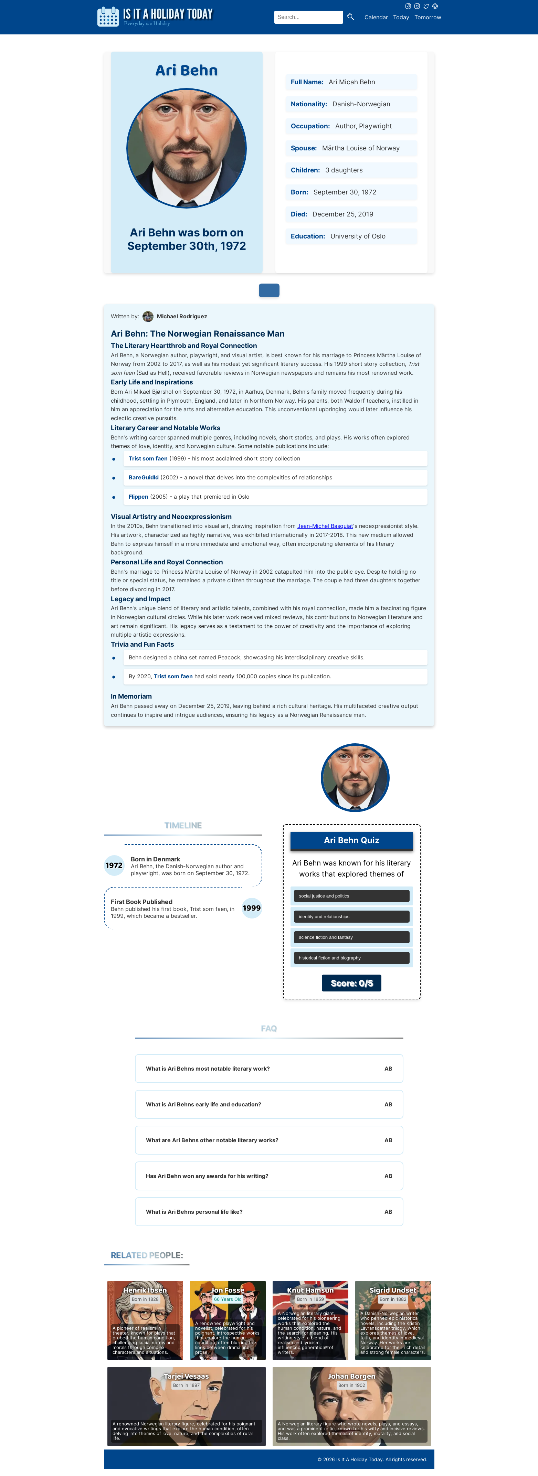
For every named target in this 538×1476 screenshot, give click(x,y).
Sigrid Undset (393, 1290)
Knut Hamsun (310, 1290)
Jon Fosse (227, 1290)
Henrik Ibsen (145, 1290)
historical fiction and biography (330, 957)
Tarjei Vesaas (186, 1376)
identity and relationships (324, 916)
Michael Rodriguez (182, 316)
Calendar (376, 17)
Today (401, 17)
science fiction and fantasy (326, 937)
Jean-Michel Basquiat (325, 525)
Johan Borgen (352, 1376)
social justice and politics (324, 896)
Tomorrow (427, 17)
